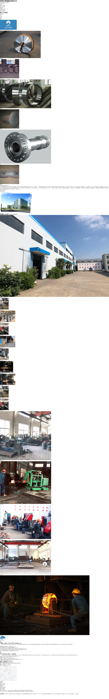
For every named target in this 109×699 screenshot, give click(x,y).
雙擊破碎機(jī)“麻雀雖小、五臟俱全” (6, 646)
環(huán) (1, 14)
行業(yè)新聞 (2, 640)
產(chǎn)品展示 (2, 6)
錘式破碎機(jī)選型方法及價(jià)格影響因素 (7, 647)
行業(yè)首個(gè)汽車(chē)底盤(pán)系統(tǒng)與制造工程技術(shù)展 (11, 648)
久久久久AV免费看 (42, 693)
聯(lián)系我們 (2, 11)
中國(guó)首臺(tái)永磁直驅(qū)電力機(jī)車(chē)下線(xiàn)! (10, 659)
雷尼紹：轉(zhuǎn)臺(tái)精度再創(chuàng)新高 (8, 656)
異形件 (1, 18)
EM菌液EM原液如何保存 (4, 660)
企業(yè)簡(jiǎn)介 (3, 190)
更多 (1, 19)
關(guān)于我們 (2, 5)
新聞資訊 (1, 7)
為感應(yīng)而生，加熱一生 (5, 657)
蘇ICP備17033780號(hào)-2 (29, 691)
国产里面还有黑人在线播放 (59, 693)
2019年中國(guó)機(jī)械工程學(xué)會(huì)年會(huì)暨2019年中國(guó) (11, 649)
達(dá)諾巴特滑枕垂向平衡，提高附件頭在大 (7, 650)
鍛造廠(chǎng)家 (2, 9)
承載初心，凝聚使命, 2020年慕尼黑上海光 (7, 658)
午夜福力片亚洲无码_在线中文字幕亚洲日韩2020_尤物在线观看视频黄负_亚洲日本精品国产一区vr (22, 693)
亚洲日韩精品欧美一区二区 (50, 693)
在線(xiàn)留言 (2, 10)
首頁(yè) (1, 4)
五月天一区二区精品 (67, 693)
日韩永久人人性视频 (75, 693)
